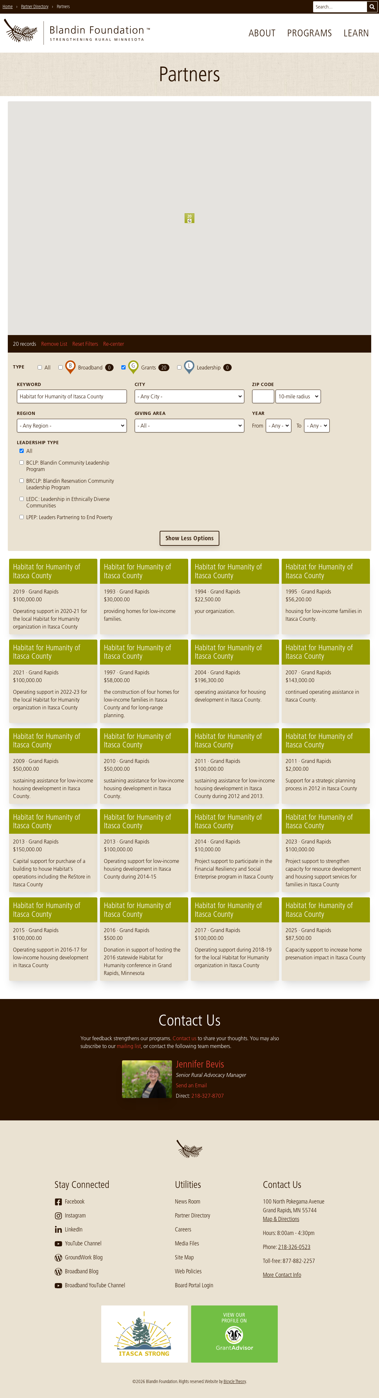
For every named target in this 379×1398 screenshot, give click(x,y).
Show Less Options (189, 538)
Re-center (113, 344)
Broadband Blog (76, 1272)
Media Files (187, 1243)
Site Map (184, 1257)
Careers (183, 1229)
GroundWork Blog (79, 1258)
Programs (309, 33)
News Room (187, 1201)
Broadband (86, 367)
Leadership (204, 367)
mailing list (129, 1046)
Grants (145, 367)
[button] (194, 223)
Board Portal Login (194, 1285)
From (257, 425)
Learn (356, 33)
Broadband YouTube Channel (90, 1286)
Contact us (184, 1038)
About (262, 33)
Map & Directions (281, 1219)
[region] (189, 769)
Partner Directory (192, 1215)
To (299, 425)
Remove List (54, 344)
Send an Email (191, 1085)
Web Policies (188, 1271)
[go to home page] (77, 33)
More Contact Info (282, 1275)
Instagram (70, 1216)
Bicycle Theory (235, 1381)
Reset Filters (85, 344)
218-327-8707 (207, 1095)
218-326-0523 (294, 1247)
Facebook (70, 1202)
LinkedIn (68, 1230)
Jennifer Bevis (200, 1064)
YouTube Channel (78, 1244)
